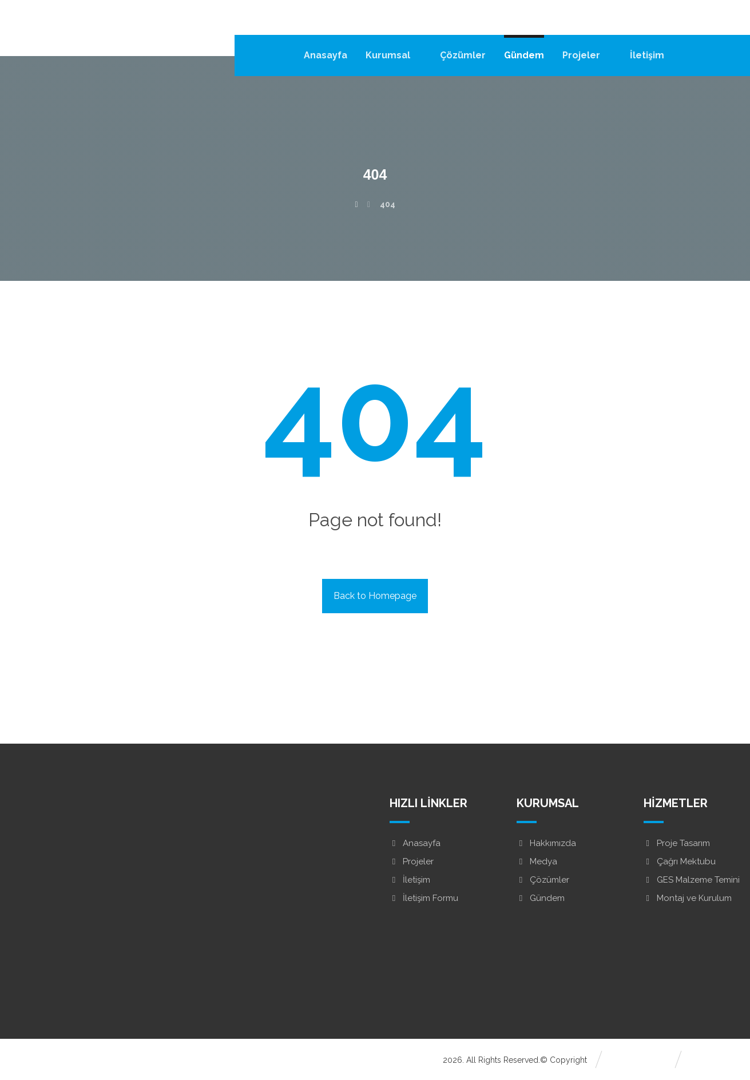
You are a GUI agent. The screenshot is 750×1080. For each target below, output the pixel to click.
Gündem (541, 898)
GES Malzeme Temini (692, 880)
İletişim (410, 880)
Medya (537, 861)
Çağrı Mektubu (680, 861)
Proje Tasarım (677, 843)
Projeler (412, 861)
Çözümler (543, 880)
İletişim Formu (424, 898)
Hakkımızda (546, 843)
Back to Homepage (375, 595)
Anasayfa (415, 843)
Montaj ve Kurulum (688, 898)
